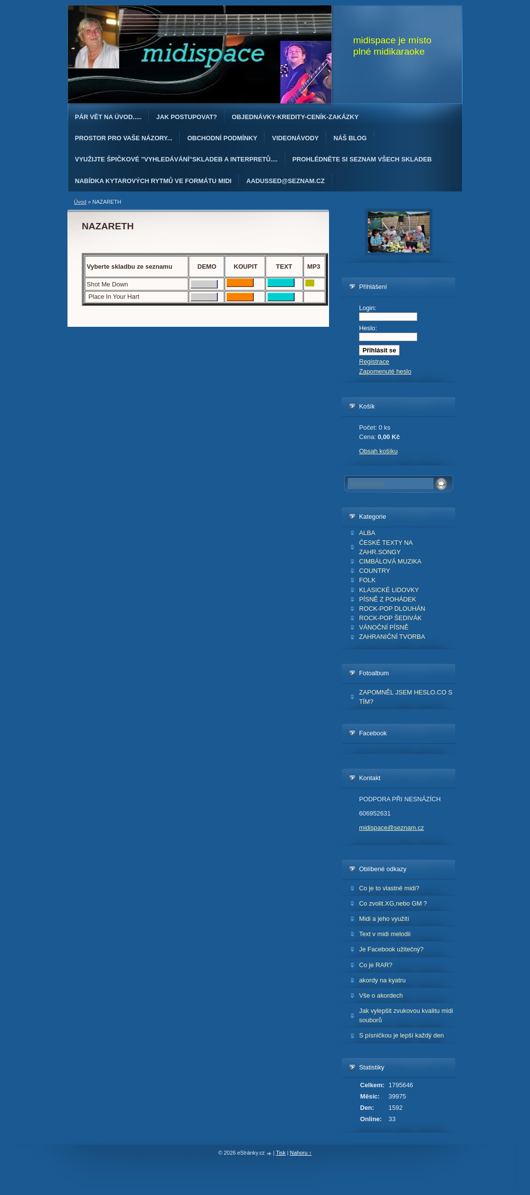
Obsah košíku (378, 451)
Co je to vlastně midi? (389, 888)
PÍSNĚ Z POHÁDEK (387, 599)
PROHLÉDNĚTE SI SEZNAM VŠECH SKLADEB (362, 159)
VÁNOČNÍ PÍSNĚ (383, 627)
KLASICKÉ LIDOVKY (389, 590)
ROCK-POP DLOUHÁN (392, 608)
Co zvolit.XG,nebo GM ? (393, 903)
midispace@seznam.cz (391, 827)
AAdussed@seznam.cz (285, 181)
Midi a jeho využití (384, 918)
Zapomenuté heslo (385, 371)
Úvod (80, 202)
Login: (367, 308)
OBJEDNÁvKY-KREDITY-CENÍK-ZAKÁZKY (295, 117)
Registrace (374, 361)
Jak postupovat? (186, 117)
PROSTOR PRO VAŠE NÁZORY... (123, 138)
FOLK (367, 580)
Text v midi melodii (385, 934)
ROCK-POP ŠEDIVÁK (390, 618)
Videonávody (295, 138)
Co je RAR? (376, 965)
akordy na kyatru (382, 980)
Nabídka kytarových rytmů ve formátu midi (153, 181)
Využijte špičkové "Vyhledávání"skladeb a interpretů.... (176, 159)
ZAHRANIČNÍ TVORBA (392, 636)
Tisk (281, 1153)
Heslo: (368, 328)
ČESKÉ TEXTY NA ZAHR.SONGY (386, 547)
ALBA (367, 532)
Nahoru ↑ (301, 1153)
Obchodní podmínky (222, 138)
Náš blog (350, 138)
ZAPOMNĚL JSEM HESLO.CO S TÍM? (405, 697)
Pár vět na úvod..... (108, 117)
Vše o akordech (381, 995)
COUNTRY (374, 570)
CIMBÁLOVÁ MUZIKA (390, 561)
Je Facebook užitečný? (391, 949)
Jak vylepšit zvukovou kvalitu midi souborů (406, 1015)
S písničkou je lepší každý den (401, 1035)
